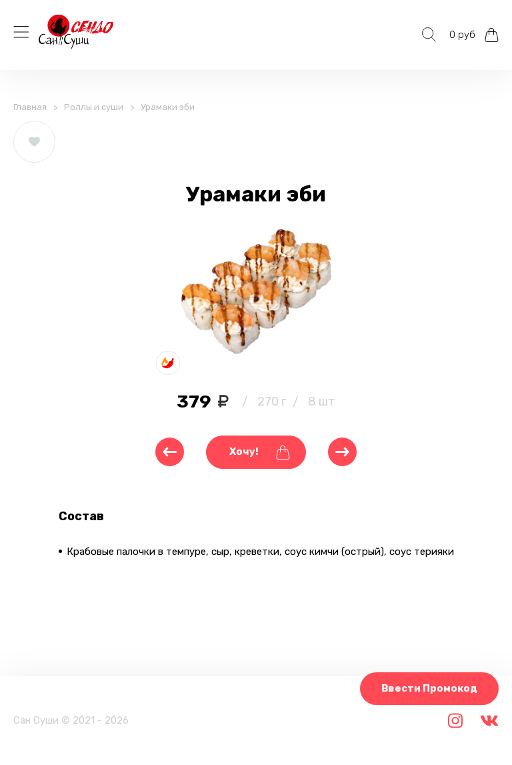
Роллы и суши (93, 107)
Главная (30, 107)
